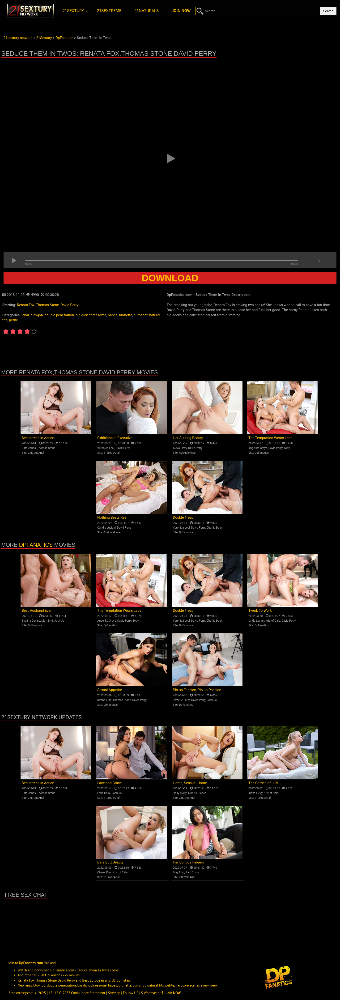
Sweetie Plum (181, 700)
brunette (125, 315)
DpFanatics (262, 452)
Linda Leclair (256, 620)
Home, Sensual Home (190, 783)
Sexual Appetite (109, 690)
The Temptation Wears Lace (270, 438)
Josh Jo (59, 620)
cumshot (141, 315)
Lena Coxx (103, 793)
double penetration (59, 315)
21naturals (148, 10)
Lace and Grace (109, 783)
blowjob (36, 315)
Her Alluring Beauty (188, 438)
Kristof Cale (272, 620)
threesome (97, 315)
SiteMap (114, 993)
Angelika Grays (257, 448)
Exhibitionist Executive (114, 438)
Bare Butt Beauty (110, 862)
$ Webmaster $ (152, 993)
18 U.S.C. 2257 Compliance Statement (77, 993)
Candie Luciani (106, 527)
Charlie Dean (215, 527)
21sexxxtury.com (21, 993)
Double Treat (183, 517)
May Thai (178, 872)
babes (113, 315)
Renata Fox (25, 305)
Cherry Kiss (104, 872)
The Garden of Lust (263, 783)
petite (13, 320)
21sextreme (111, 10)
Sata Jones (29, 448)
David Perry (69, 305)
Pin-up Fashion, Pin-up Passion (197, 690)
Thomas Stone (47, 305)
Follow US (130, 993)
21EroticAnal (36, 452)
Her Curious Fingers (188, 862)
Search (328, 11)
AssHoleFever (187, 452)
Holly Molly (180, 793)
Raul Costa (192, 872)
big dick (82, 315)
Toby (287, 448)
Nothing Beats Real (112, 517)
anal (25, 315)
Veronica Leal (105, 448)
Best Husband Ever (36, 610)
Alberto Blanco (197, 793)
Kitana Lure (104, 700)
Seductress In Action (38, 438)
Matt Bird (47, 620)
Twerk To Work (260, 610)
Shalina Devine (31, 620)
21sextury (75, 10)
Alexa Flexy (180, 448)
